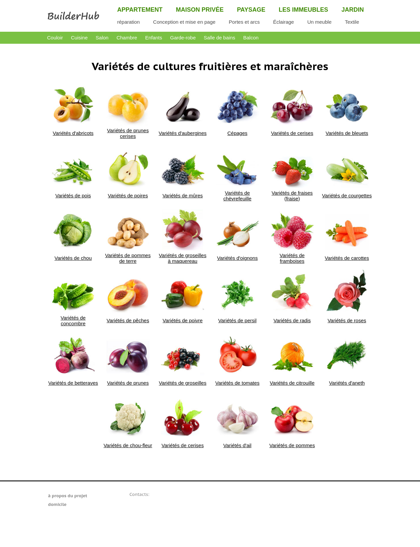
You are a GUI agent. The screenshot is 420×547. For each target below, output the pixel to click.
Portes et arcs (244, 22)
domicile (57, 504)
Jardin (353, 9)
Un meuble (319, 22)
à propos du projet (67, 496)
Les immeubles (303, 9)
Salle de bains (219, 37)
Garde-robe (183, 37)
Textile (352, 22)
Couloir (55, 37)
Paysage (251, 9)
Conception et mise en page (184, 22)
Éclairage (283, 22)
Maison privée (200, 9)
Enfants (153, 37)
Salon (102, 37)
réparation (128, 22)
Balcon (250, 37)
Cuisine (79, 37)
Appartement (140, 9)
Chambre (127, 37)
